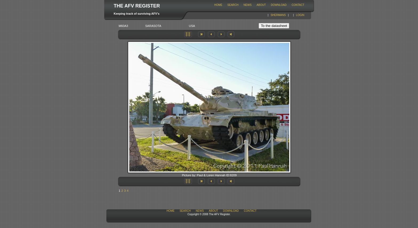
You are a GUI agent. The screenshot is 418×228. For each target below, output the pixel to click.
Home (218, 4)
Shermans (278, 15)
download (279, 4)
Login (300, 15)
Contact (298, 4)
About (261, 4)
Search (233, 4)
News (248, 4)
